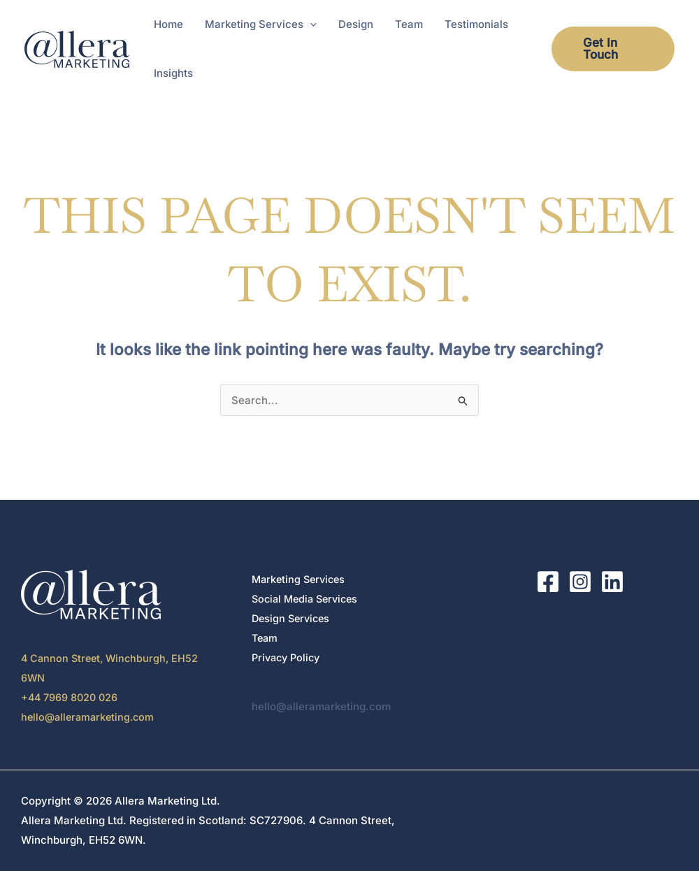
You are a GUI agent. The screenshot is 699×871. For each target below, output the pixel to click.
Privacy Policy (288, 657)
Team (266, 638)
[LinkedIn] (612, 581)
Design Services (293, 618)
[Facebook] (548, 581)
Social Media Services (308, 598)
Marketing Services (301, 579)
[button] (309, 24)
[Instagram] (580, 581)
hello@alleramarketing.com (90, 717)
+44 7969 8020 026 (71, 697)
